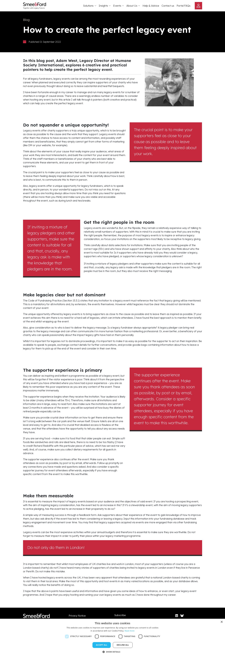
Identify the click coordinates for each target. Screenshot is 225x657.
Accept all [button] (101, 645)
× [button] (221, 622)
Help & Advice (151, 5)
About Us (133, 5)
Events (118, 5)
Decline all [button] (123, 645)
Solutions (89, 5)
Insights (105, 5)
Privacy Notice (77, 615)
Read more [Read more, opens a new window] (129, 630)
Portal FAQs (183, 5)
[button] (112, 651)
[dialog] (112, 638)
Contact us (168, 5)
